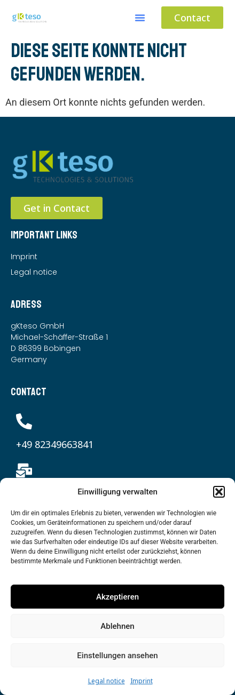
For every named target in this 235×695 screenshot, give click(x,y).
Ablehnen (117, 626)
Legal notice (106, 680)
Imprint (141, 680)
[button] (219, 491)
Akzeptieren (117, 597)
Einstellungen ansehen (117, 655)
